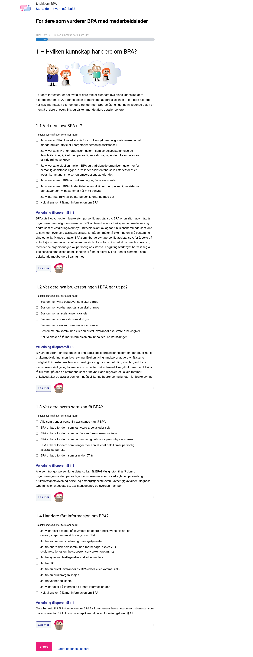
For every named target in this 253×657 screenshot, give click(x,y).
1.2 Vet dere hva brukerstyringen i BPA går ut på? (82, 287)
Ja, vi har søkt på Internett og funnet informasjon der (75, 587)
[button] (95, 268)
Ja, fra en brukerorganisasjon (59, 575)
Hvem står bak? (64, 9)
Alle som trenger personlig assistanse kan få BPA (73, 421)
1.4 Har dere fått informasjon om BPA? (72, 516)
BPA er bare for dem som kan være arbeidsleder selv (75, 427)
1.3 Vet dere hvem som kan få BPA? (69, 407)
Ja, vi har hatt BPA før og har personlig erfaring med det (77, 196)
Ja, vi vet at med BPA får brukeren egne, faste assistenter (78, 180)
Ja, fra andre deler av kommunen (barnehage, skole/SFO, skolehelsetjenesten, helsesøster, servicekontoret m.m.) (78, 549)
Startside (42, 9)
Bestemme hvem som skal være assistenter (69, 325)
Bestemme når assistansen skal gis (63, 313)
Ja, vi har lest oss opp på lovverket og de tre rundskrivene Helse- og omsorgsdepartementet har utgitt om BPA (85, 533)
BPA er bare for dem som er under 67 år (66, 455)
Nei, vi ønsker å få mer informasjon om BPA (69, 202)
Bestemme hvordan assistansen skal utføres (69, 307)
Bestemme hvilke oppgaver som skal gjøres (69, 301)
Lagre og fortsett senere (73, 649)
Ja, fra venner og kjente (56, 581)
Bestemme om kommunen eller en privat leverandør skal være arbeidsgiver (90, 331)
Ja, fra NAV (48, 563)
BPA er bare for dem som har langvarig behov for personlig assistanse (86, 439)
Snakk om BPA (46, 4)
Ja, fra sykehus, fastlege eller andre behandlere (71, 557)
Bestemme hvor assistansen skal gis (64, 319)
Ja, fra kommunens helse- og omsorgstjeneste (71, 541)
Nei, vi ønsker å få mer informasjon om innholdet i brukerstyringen (84, 337)
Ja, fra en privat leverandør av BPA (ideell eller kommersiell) (79, 569)
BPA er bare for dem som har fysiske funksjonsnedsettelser (79, 433)
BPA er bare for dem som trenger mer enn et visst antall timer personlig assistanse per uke (87, 447)
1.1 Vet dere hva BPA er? (59, 125)
